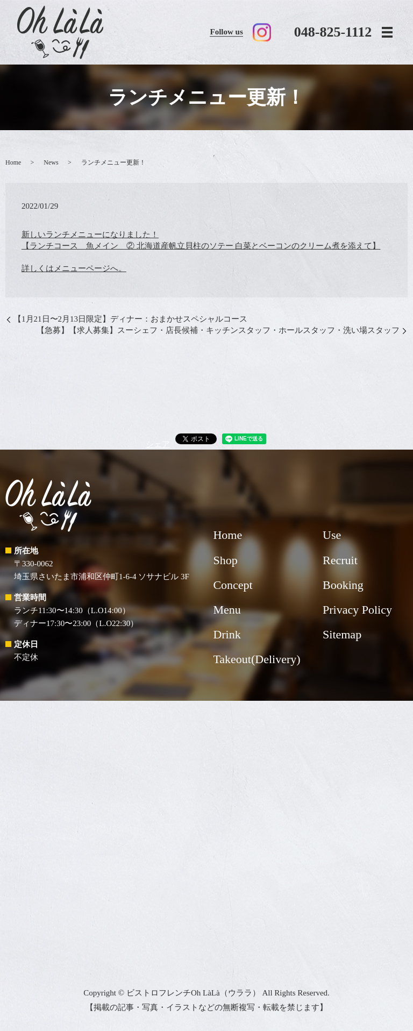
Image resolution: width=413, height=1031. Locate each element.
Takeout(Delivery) (256, 659)
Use (332, 535)
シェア (158, 444)
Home (13, 162)
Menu (226, 609)
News (51, 162)
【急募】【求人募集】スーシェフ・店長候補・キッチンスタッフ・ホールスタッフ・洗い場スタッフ (218, 330)
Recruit (340, 560)
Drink (226, 634)
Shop (225, 560)
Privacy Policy (357, 609)
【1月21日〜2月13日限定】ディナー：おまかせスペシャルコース (130, 319)
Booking (343, 585)
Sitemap (342, 634)
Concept (232, 585)
